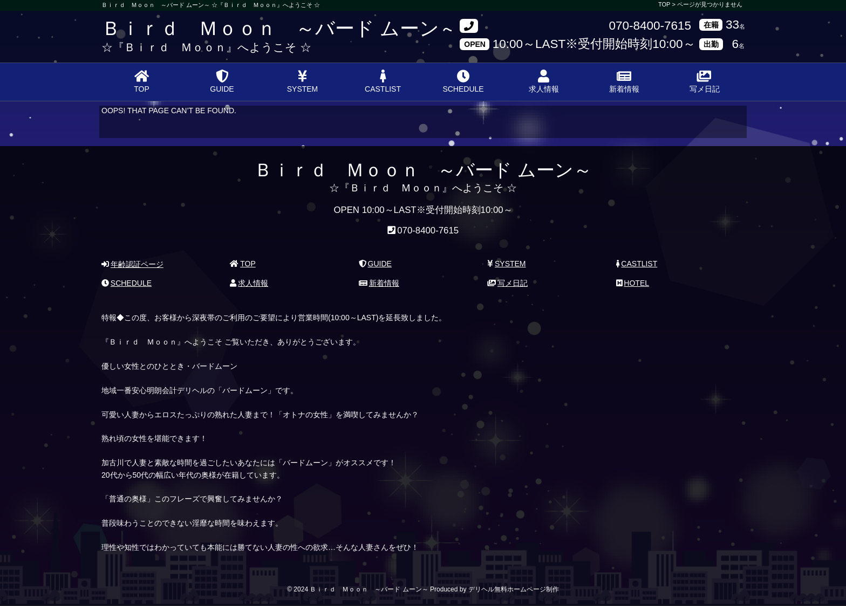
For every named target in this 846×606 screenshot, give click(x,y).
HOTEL (632, 283)
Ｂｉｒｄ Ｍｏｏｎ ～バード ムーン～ (280, 28)
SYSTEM (302, 81)
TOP (141, 81)
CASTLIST (383, 81)
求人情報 (544, 81)
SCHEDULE (462, 81)
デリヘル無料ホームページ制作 (513, 589)
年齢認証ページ (132, 264)
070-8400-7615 (650, 26)
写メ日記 (705, 81)
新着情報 (624, 81)
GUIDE (222, 81)
